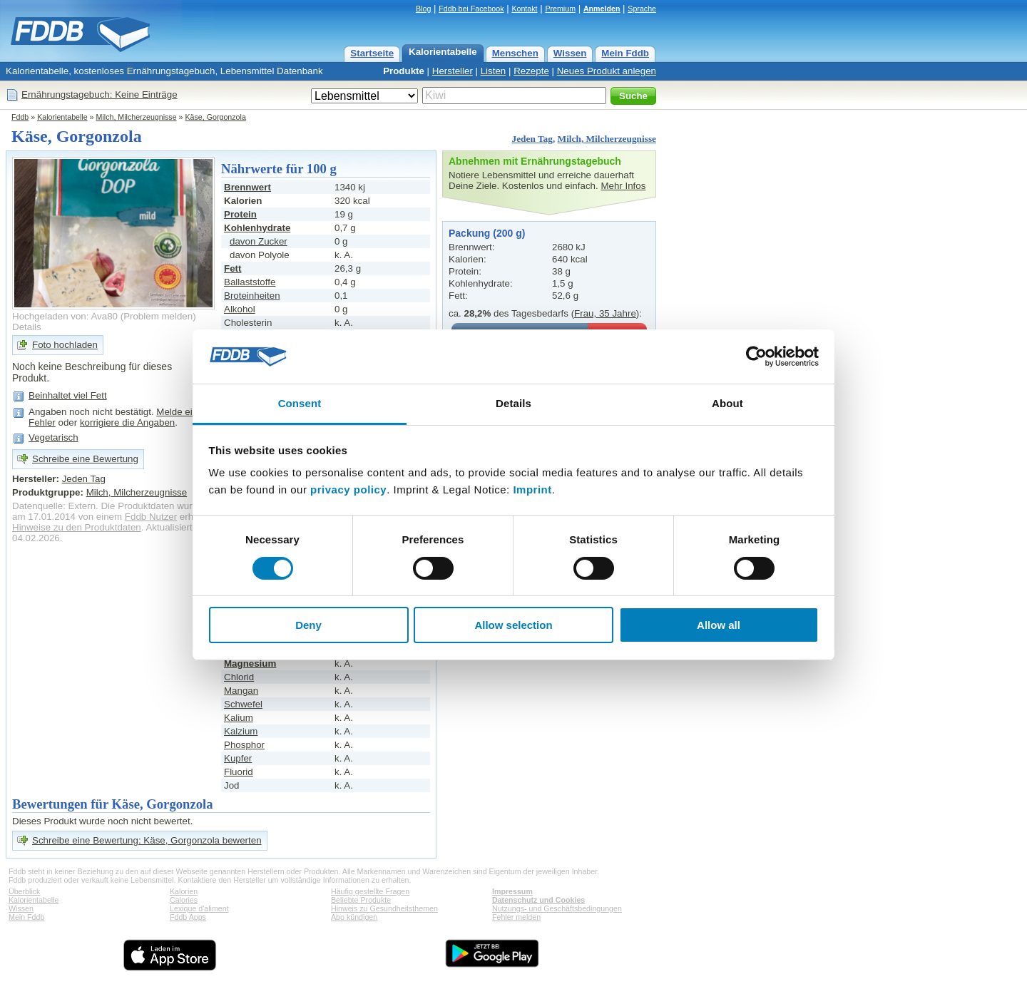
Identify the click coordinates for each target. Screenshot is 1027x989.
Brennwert (247, 187)
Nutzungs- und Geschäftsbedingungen (557, 908)
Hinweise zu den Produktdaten (76, 527)
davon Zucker (258, 241)
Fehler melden (516, 917)
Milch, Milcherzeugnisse (136, 117)
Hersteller (452, 71)
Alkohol (239, 309)
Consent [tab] (300, 403)
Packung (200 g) (487, 233)
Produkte (403, 71)
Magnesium (250, 663)
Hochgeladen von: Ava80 (65, 316)
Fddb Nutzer (151, 516)
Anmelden (601, 8)
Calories (184, 900)
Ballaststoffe (249, 282)
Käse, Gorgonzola (215, 117)
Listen (493, 71)
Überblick (24, 891)
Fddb (20, 117)
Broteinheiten (252, 295)
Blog (423, 8)
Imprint (532, 489)
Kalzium (240, 731)
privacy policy (348, 489)
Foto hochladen (65, 344)
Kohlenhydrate (257, 227)
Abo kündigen (354, 917)
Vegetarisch (53, 437)
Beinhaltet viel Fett (68, 395)
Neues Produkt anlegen (606, 71)
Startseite (372, 53)
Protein (240, 214)
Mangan (241, 690)
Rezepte (531, 71)
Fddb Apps (188, 917)
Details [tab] (513, 403)
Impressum (512, 891)
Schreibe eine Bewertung (85, 458)
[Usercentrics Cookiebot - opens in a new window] (756, 356)
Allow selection (513, 625)
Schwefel (243, 704)
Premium (560, 8)
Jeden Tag (531, 138)
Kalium (238, 717)
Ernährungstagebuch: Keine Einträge (99, 94)
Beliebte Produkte (361, 900)
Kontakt (524, 8)
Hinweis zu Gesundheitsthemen (384, 908)
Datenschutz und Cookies (538, 900)
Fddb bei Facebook (471, 8)
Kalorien (184, 891)
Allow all (718, 625)
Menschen (515, 53)
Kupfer (238, 758)
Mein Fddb (625, 53)
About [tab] (727, 403)
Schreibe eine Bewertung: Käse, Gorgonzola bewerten (147, 840)
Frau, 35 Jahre (605, 313)
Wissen (570, 53)
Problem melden (158, 316)
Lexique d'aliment (199, 908)
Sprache (642, 8)
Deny (308, 625)
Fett (232, 268)
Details (26, 327)
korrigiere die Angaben (127, 422)
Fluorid (238, 772)
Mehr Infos (623, 185)
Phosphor (244, 744)
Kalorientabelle (443, 51)
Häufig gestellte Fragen (370, 891)
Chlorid (239, 677)
